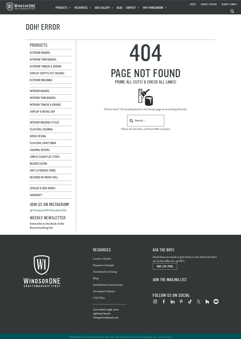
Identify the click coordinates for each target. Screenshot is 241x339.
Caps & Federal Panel (43, 170)
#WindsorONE (57, 210)
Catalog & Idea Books (43, 188)
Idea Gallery (104, 7)
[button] (232, 11)
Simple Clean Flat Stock (45, 157)
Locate (193, 4)
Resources (82, 7)
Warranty (36, 195)
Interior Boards (40, 91)
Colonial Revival (40, 150)
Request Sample (229, 4)
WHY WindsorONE (155, 7)
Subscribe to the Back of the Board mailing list (47, 226)
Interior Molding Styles (44, 122)
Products (63, 7)
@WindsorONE (39, 210)
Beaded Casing (38, 164)
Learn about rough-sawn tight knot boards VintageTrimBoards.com (106, 314)
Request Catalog (209, 4)
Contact (133, 7)
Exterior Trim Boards (43, 60)
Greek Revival (38, 136)
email (173, 257)
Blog (120, 8)
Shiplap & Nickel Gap (42, 112)
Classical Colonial (41, 129)
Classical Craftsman (43, 143)
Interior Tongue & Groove (45, 105)
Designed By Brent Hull (44, 177)
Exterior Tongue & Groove (45, 66)
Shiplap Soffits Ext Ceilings (47, 73)
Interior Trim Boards (43, 98)
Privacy (168, 337)
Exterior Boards (40, 53)
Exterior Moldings (41, 80)
